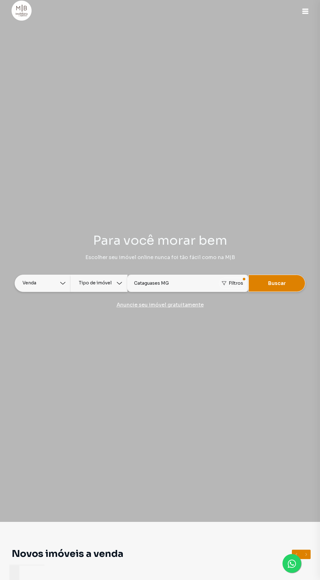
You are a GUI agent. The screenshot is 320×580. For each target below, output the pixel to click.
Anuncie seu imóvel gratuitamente (160, 305)
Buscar (277, 283)
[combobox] (188, 283)
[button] (304, 11)
